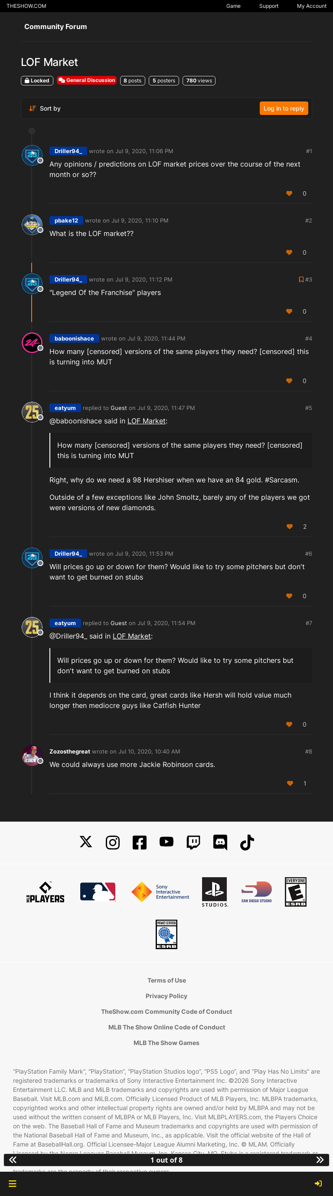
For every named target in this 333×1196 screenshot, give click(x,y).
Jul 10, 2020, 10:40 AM (149, 751)
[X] (86, 843)
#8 (308, 751)
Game (233, 6)
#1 (309, 150)
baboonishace (74, 338)
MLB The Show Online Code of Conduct (166, 1027)
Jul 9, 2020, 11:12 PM (144, 279)
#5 (308, 407)
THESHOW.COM (26, 6)
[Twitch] (193, 843)
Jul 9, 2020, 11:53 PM (144, 553)
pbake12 (66, 220)
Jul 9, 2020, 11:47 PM (166, 407)
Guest (119, 407)
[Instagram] (113, 843)
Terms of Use (166, 980)
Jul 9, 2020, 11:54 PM (166, 622)
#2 (308, 220)
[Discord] (220, 843)
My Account (311, 6)
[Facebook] (140, 843)
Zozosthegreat (69, 751)
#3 (308, 279)
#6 (308, 553)
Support (268, 6)
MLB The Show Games (166, 1042)
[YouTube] (166, 843)
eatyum (65, 407)
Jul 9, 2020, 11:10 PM (140, 220)
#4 (308, 338)
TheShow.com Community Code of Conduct (166, 1011)
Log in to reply (284, 108)
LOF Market (146, 420)
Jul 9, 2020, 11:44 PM (156, 338)
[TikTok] (247, 843)
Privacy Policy (166, 995)
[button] (12, 1184)
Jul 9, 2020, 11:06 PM (144, 150)
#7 (309, 622)
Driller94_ (68, 150)
